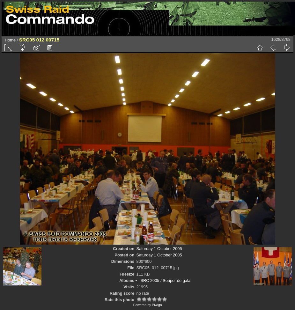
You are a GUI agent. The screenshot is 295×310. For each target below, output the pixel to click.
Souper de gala (176, 280)
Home (10, 40)
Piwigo (157, 305)
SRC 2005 (149, 280)
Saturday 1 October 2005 (159, 248)
